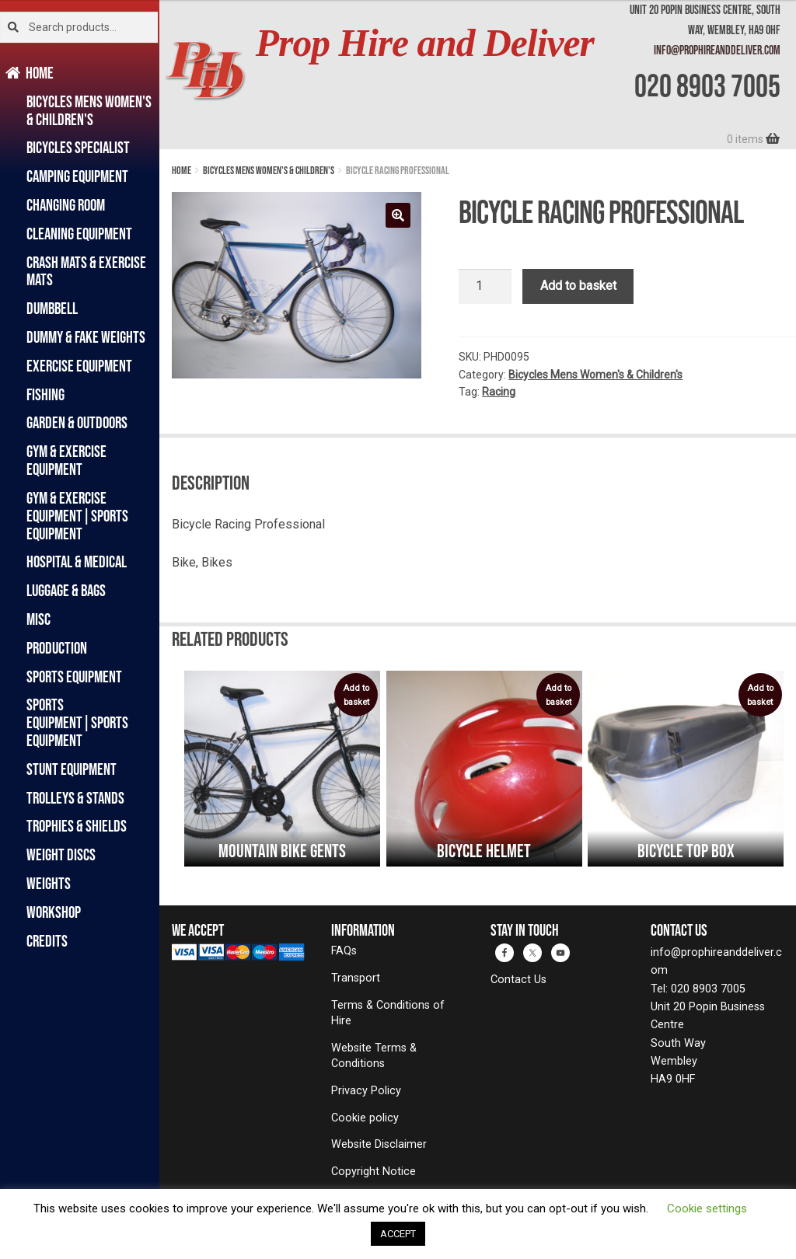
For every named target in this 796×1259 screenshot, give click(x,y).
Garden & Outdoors (76, 422)
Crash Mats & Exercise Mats (86, 271)
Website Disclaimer (379, 1144)
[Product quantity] (485, 287)
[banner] (477, 74)
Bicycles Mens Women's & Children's (89, 110)
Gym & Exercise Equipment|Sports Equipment (77, 515)
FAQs (344, 950)
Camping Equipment (77, 176)
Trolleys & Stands (75, 798)
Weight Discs (61, 854)
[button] (398, 215)
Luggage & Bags (66, 590)
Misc (38, 619)
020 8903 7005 (707, 85)
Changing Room (65, 205)
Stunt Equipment (71, 769)
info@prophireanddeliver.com (717, 50)
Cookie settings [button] (707, 1208)
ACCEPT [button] (398, 1234)
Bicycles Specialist (78, 147)
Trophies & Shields (76, 826)
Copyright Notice (373, 1171)
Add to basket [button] (356, 695)
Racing (498, 391)
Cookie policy (365, 1118)
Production (56, 648)
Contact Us (518, 979)
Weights (48, 883)
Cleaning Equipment (79, 233)
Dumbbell (52, 308)
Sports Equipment (74, 676)
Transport (355, 978)
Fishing (45, 394)
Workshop (53, 912)
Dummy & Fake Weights (85, 337)
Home (40, 73)
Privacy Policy (366, 1090)
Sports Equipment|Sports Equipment (77, 722)
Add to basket (578, 285)
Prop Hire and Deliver (425, 43)
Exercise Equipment (79, 366)
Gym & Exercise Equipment (66, 460)
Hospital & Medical (76, 561)
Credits (47, 941)
